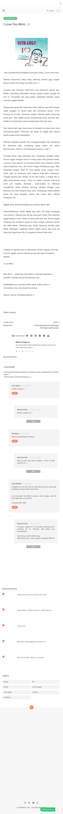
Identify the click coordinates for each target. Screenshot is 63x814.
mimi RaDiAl (16, 484)
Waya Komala (23, 342)
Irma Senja (16, 386)
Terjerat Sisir (21, 626)
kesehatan (7, 697)
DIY (33, 682)
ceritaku (35, 692)
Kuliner (6, 687)
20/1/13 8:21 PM (24, 433)
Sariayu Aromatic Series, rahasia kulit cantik (32, 595)
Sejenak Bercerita (38, 808)
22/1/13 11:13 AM (35, 409)
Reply (14, 393)
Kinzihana (15, 434)
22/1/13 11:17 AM (35, 523)
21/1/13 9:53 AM (26, 484)
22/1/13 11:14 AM (35, 457)
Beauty (6, 682)
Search (50, 11)
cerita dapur (8, 692)
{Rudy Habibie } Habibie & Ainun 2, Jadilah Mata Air (34, 610)
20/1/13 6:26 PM (25, 386)
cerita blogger (37, 687)
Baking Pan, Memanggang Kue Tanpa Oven (31, 642)
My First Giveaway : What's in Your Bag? (30, 657)
